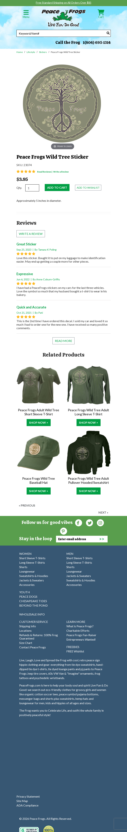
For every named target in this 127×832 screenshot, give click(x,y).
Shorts (23, 567)
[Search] (108, 33)
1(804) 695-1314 (97, 42)
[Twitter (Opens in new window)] (89, 522)
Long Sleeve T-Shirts (32, 562)
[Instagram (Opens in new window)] (100, 522)
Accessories (27, 584)
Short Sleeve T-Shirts (32, 558)
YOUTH (24, 592)
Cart (101, 15)
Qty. (19, 187)
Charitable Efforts (77, 630)
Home (19, 52)
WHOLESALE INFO (32, 614)
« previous (27, 505)
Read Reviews (45, 171)
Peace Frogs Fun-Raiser (81, 635)
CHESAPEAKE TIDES (33, 601)
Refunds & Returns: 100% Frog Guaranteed (38, 636)
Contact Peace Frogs (32, 647)
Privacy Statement (28, 796)
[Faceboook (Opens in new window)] (78, 522)
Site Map (22, 801)
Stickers (43, 52)
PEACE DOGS (28, 596)
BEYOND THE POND (33, 605)
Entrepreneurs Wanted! (81, 639)
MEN (69, 553)
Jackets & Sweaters (31, 580)
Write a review (31, 233)
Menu (26, 15)
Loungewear (27, 571)
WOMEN (25, 553)
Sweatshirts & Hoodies (33, 576)
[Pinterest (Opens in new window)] (63, 531)
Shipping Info (27, 626)
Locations (25, 630)
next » (103, 512)
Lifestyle (31, 52)
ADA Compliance (27, 805)
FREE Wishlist (75, 651)
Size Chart (25, 642)
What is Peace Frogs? (80, 626)
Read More (63, 340)
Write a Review (61, 171)
